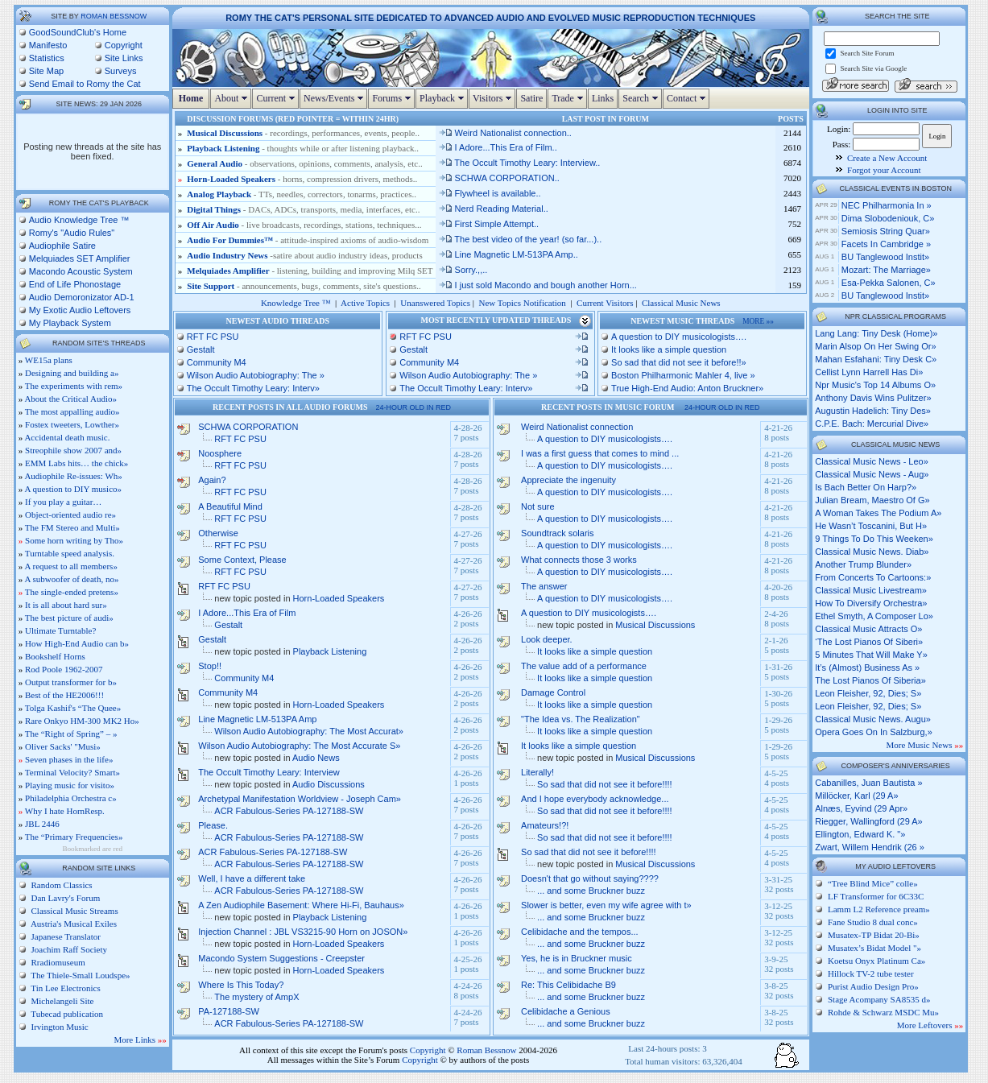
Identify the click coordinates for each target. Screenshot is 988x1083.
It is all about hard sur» (66, 605)
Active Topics (365, 303)
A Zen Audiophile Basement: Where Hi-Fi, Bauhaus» (301, 905)
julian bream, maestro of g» (872, 500)
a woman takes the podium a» (878, 513)
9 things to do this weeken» (874, 539)
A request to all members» (70, 566)
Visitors (494, 98)
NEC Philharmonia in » (886, 205)
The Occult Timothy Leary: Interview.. (519, 162)
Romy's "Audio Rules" (72, 233)
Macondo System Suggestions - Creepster (281, 958)
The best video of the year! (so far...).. (520, 239)
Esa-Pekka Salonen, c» (888, 282)
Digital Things (214, 209)
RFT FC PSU (213, 336)
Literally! (537, 772)
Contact (688, 98)
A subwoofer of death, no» (71, 579)
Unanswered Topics (435, 303)
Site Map (46, 71)
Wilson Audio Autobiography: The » (256, 375)
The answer (544, 586)
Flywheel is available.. (489, 193)
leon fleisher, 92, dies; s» (868, 693)
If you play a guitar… (63, 501)
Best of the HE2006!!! (64, 695)
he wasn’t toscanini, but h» (871, 526)
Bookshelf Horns (55, 656)
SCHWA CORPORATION (248, 427)
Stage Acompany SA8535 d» (879, 999)
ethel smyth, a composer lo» (874, 616)
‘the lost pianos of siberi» (869, 642)
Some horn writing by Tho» (74, 540)
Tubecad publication (66, 1014)
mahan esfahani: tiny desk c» (875, 359)
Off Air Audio (213, 224)
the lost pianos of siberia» (870, 680)
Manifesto (48, 45)
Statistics (46, 58)
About (232, 98)
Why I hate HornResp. (65, 811)
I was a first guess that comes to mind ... (600, 453)
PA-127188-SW (228, 1011)
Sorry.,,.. (463, 270)
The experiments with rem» (73, 386)
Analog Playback (219, 194)
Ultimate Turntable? (60, 630)
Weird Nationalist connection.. (505, 133)
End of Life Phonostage (75, 284)
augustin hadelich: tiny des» (873, 410)
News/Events (335, 98)
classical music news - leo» (871, 461)
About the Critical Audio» (70, 398)
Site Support (210, 286)
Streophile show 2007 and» (73, 450)
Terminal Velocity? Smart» (72, 772)
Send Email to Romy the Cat (85, 84)
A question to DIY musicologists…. (678, 336)
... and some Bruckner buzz (591, 890)
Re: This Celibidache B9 (568, 985)
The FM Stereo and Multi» (72, 527)
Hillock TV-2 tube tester (871, 973)
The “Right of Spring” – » (71, 733)
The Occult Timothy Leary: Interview (268, 772)
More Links (140, 1039)
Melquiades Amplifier (228, 270)
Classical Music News (681, 303)
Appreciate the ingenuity (568, 480)
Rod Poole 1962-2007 (64, 669)
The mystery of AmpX (256, 997)
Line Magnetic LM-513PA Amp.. (508, 254)
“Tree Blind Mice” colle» (873, 883)
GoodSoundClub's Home (77, 32)
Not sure (538, 506)
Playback (444, 98)
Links (603, 98)
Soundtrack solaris (557, 533)
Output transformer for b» (71, 682)
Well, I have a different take (251, 878)
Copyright (124, 45)
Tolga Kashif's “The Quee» (73, 708)
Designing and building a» (71, 373)
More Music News (925, 745)
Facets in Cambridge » (886, 244)
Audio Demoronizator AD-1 (81, 297)
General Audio (214, 163)
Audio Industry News (228, 255)
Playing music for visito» (69, 785)
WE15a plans (48, 360)
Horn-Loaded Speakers (231, 179)
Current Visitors (605, 303)
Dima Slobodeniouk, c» (888, 218)
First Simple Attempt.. (488, 224)
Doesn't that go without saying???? (590, 878)
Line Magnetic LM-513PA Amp (257, 719)
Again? (211, 480)
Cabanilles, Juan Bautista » (868, 782)
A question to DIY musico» (73, 489)
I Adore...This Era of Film (247, 613)
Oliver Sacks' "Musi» (63, 746)
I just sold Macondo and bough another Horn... (537, 285)
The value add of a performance (584, 666)
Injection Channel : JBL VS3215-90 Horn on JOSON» (302, 931)
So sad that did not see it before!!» (678, 362)
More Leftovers (930, 1025)
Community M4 (216, 362)
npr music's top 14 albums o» (875, 385)
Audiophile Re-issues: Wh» (73, 476)
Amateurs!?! (544, 825)
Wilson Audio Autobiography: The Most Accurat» (308, 731)
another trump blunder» (863, 564)
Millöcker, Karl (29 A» (856, 795)
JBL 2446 (42, 824)
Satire (531, 98)
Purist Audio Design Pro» (873, 986)
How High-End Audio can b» (77, 643)
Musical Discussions (225, 133)
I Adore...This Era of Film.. (497, 147)
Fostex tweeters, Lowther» (72, 424)
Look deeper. (547, 639)
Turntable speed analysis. (69, 553)
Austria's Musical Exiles (73, 923)
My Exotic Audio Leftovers (80, 310)
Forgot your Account (883, 170)
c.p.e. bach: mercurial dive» (871, 423)
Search (642, 98)
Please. (213, 825)
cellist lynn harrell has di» (869, 372)
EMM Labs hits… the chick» (76, 463)
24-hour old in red (413, 407)
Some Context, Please (242, 559)
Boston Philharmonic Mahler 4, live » (683, 375)
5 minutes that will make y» (871, 654)
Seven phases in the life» (69, 759)
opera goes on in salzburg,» (873, 732)
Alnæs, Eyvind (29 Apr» (861, 808)
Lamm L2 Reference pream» (879, 909)
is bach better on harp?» (865, 487)
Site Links (124, 58)
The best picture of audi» (69, 617)
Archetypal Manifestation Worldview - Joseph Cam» (299, 799)
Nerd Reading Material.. (493, 208)
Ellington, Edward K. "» (860, 834)
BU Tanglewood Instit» (885, 257)
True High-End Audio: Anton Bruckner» (687, 388)
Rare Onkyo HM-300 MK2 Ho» (82, 720)
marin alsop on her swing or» (875, 346)
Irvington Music (59, 1026)
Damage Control (553, 692)
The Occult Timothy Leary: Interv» (253, 388)
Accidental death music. (67, 437)
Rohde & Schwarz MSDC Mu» (883, 1012)
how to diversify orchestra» (871, 603)
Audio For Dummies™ (230, 240)
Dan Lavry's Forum (64, 898)
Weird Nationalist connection (577, 427)
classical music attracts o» (868, 629)
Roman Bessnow (114, 16)
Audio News (316, 758)
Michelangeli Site (61, 1001)
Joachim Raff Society (68, 949)
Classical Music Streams (73, 911)
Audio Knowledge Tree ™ (79, 220)
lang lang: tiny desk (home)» (876, 333)
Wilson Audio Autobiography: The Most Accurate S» (299, 745)
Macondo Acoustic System (81, 271)
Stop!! (209, 666)
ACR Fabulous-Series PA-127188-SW (288, 811)
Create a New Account (887, 158)
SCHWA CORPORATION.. (499, 178)
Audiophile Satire (62, 245)
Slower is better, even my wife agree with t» (606, 905)
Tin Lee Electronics (65, 988)
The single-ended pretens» (71, 592)
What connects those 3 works (579, 559)
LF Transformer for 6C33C (876, 896)
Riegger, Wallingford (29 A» (869, 821)
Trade (569, 98)
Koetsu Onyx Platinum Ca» (876, 960)
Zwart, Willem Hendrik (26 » (869, 847)
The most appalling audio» (72, 411)
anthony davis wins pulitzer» (873, 398)
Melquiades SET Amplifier (79, 258)
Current (277, 98)
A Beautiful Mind (230, 506)
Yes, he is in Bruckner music (576, 958)
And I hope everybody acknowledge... (594, 799)
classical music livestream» (871, 590)
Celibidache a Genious (565, 1011)
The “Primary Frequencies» (74, 836)
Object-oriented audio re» (70, 514)
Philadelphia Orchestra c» (71, 798)
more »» (758, 321)
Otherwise (218, 533)
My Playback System (70, 323)
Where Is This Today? (240, 985)
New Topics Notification (521, 303)
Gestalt (201, 349)
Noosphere (220, 453)
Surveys (121, 71)
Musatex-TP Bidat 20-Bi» (874, 935)
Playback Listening (223, 148)
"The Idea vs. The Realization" (580, 719)
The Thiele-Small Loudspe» (79, 975)
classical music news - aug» (871, 474)
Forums (393, 98)
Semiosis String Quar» (885, 231)
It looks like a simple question (668, 349)
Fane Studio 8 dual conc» (873, 922)
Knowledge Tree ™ (296, 303)
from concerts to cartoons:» (873, 577)
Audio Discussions (328, 784)
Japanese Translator (65, 936)
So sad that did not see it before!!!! (604, 784)
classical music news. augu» (873, 719)
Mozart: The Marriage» (886, 270)
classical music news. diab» (871, 551)
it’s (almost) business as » (867, 667)
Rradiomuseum (57, 962)
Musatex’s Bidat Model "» (874, 948)
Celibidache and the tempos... (580, 931)
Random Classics (61, 885)
